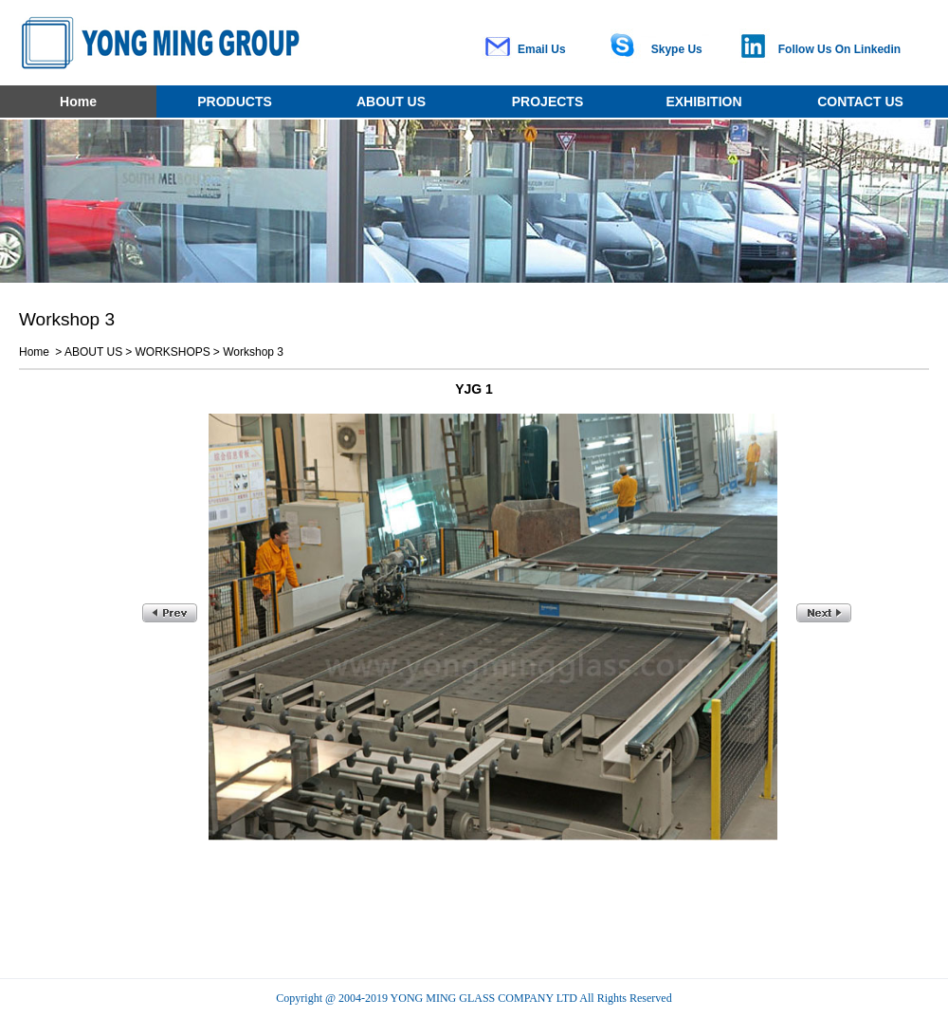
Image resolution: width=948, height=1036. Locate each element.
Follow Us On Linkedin (839, 49)
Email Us (542, 49)
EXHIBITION (703, 101)
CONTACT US (860, 101)
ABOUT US (391, 101)
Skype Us (676, 49)
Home (78, 101)
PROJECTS (547, 101)
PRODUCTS (234, 101)
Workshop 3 (253, 352)
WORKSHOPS (173, 352)
